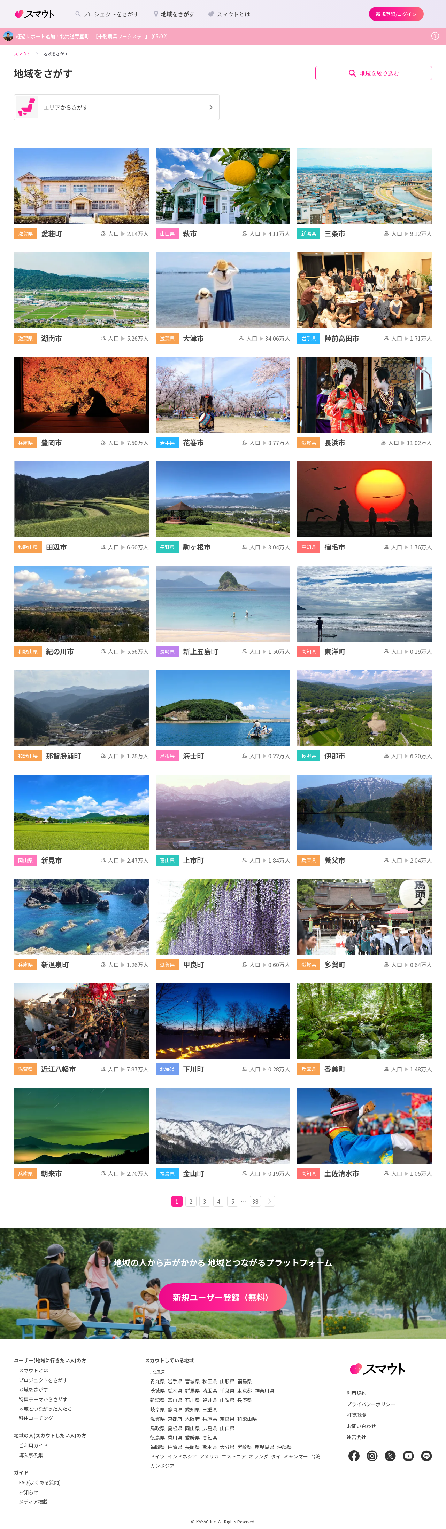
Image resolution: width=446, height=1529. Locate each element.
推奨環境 (356, 1414)
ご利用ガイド (33, 1445)
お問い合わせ (361, 1426)
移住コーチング (36, 1418)
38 (255, 1201)
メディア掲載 (33, 1501)
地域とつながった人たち (45, 1408)
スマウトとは (33, 1370)
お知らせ (28, 1492)
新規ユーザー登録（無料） (223, 1297)
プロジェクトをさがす (43, 1380)
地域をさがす (33, 1389)
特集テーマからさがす (43, 1399)
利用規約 (356, 1392)
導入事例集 (31, 1455)
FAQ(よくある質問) (40, 1482)
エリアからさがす (115, 107)
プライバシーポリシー (371, 1404)
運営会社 (356, 1436)
